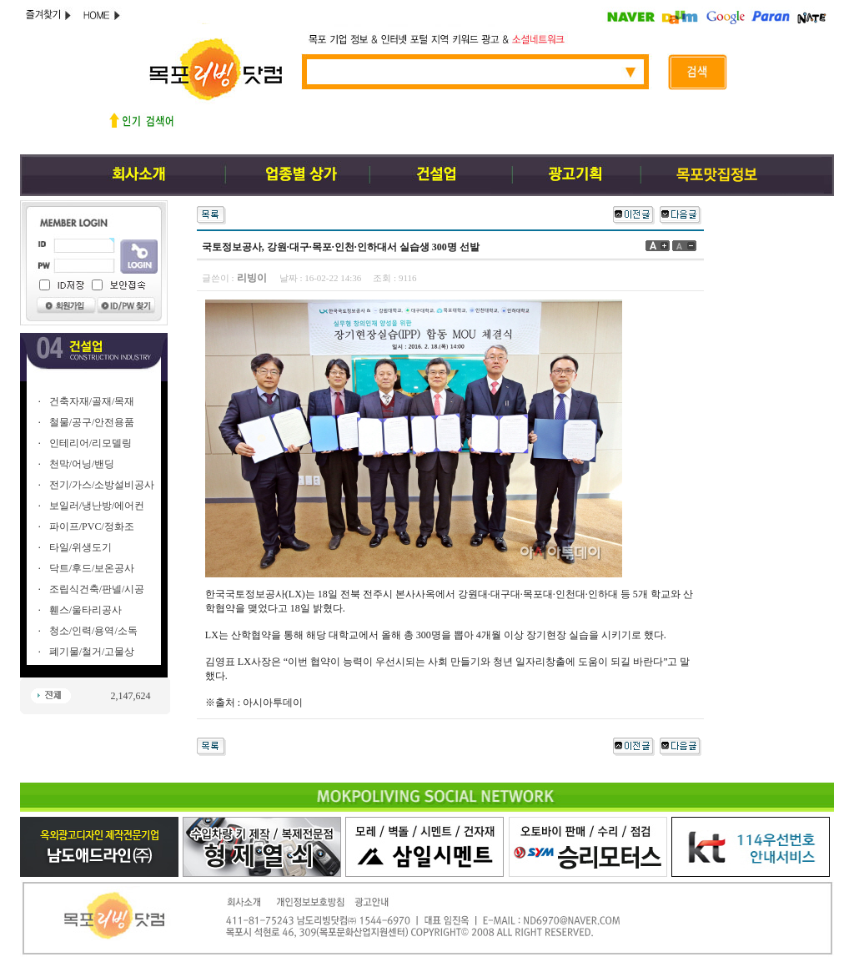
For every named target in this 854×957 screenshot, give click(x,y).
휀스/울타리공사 (85, 610)
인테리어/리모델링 (90, 443)
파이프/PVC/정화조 (91, 526)
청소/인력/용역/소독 (93, 631)
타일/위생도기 (80, 547)
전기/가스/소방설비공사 (102, 485)
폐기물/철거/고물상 (92, 651)
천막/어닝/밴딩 (82, 464)
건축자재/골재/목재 (92, 401)
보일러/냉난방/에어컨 (97, 505)
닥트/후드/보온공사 (92, 568)
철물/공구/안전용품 (92, 422)
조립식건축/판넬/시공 (97, 589)
